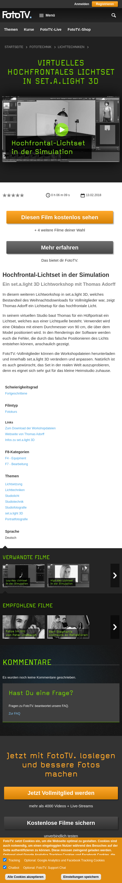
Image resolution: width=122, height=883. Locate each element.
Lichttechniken (71, 47)
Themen (11, 29)
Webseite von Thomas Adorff (24, 434)
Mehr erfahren (60, 247)
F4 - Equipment (15, 458)
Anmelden (81, 4)
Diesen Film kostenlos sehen (59, 217)
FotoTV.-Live (51, 29)
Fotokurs (11, 412)
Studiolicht (12, 496)
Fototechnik (41, 47)
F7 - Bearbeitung (16, 464)
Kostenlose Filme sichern (61, 823)
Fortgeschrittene (16, 393)
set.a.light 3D (14, 513)
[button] (61, 129)
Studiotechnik (14, 501)
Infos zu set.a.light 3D (19, 440)
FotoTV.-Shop (79, 29)
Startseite (14, 47)
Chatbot (13, 868)
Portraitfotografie (16, 519)
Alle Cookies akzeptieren (25, 877)
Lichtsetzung (13, 484)
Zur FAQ (14, 713)
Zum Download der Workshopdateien (30, 428)
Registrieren (105, 4)
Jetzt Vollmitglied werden (61, 793)
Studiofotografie (16, 507)
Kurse (29, 29)
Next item (115, 575)
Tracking (14, 860)
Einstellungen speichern (81, 877)
